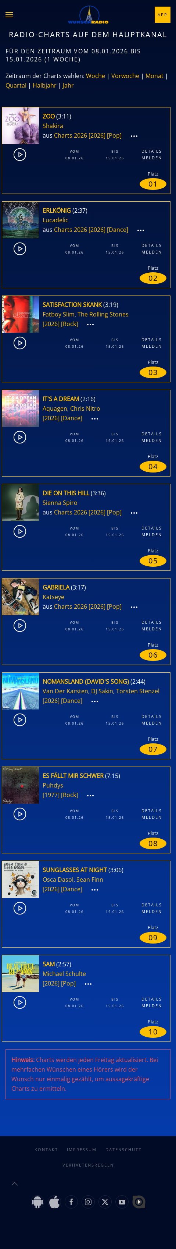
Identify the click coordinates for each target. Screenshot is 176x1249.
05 (153, 561)
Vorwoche (125, 76)
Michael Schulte (64, 974)
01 (153, 184)
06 (153, 655)
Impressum (82, 1149)
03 (153, 372)
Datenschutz (123, 1149)
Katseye (53, 597)
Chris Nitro (85, 408)
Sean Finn (89, 879)
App (163, 14)
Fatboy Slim (59, 314)
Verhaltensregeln (88, 1165)
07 (153, 749)
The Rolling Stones (103, 314)
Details (151, 151)
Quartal (16, 85)
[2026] (97, 135)
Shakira (53, 126)
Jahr (68, 85)
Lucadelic (55, 220)
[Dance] (117, 230)
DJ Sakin (102, 691)
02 (153, 278)
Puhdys (53, 785)
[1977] (51, 795)
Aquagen (55, 408)
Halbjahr (45, 85)
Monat (155, 76)
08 (153, 843)
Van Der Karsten (65, 691)
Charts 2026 (70, 135)
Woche (95, 76)
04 (153, 466)
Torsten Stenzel (137, 691)
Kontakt (46, 1149)
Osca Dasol (58, 879)
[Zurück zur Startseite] (88, 14)
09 (153, 937)
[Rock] (69, 324)
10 (153, 1032)
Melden (151, 157)
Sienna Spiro (60, 503)
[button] (9, 14)
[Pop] (114, 135)
